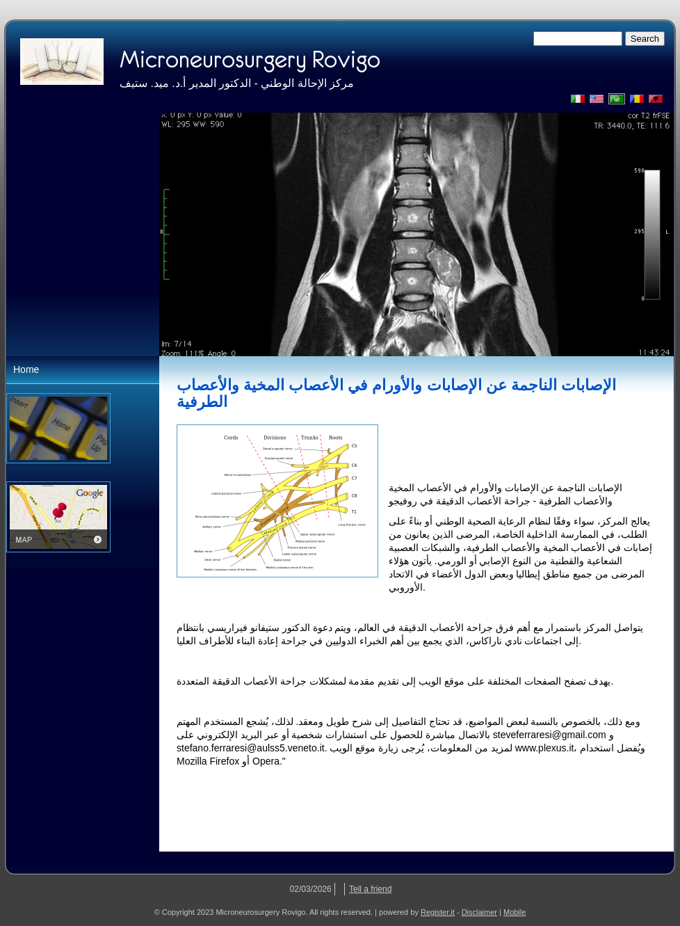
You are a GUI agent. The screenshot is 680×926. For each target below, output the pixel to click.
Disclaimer (479, 912)
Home (26, 369)
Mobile (514, 912)
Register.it (438, 912)
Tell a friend (370, 889)
